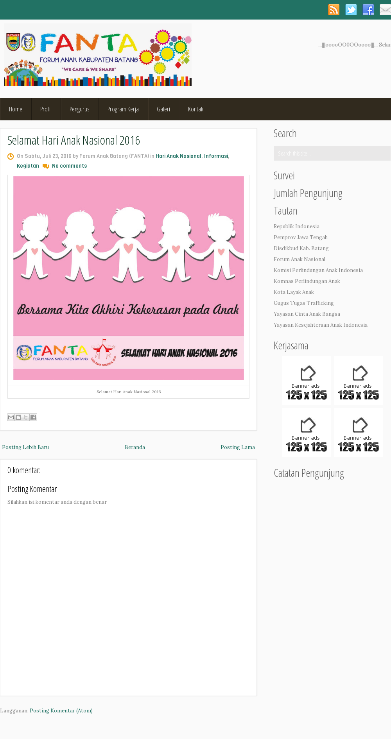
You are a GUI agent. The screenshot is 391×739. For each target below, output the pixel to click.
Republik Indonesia (296, 226)
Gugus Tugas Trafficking (304, 303)
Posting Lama (238, 447)
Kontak (195, 108)
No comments (69, 166)
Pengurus (80, 108)
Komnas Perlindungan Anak (307, 281)
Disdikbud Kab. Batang (301, 248)
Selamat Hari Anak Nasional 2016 (73, 139)
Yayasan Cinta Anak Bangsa (307, 314)
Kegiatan (28, 166)
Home (15, 108)
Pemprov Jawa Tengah (301, 237)
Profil (46, 108)
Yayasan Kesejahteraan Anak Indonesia (321, 325)
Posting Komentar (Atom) (61, 710)
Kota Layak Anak (294, 292)
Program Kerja (123, 108)
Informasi (216, 156)
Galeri (163, 108)
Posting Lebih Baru (25, 447)
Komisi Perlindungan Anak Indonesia (318, 270)
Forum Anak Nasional (299, 259)
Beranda (135, 447)
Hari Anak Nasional (178, 156)
